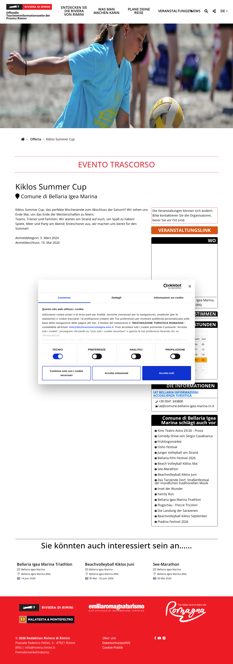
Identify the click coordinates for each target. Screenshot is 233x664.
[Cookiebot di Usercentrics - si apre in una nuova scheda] (166, 286)
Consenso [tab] (64, 297)
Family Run (164, 494)
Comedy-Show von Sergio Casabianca (184, 435)
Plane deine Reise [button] (139, 11)
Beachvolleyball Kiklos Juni (176, 474)
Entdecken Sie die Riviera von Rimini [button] (74, 11)
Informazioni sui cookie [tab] (169, 297)
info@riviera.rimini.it (40, 647)
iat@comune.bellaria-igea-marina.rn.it (186, 406)
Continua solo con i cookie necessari (66, 373)
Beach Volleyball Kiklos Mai (176, 463)
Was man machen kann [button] (106, 11)
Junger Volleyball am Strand (176, 452)
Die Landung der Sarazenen (176, 510)
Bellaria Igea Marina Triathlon (178, 499)
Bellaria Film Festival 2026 (175, 457)
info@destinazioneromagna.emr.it (91, 327)
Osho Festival (166, 446)
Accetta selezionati (116, 373)
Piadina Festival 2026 (171, 521)
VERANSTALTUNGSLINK (184, 230)
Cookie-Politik (112, 647)
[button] (206, 11)
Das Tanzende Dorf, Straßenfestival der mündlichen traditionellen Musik (182, 481)
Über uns (109, 638)
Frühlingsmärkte (168, 441)
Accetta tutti (166, 373)
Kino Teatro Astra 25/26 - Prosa (179, 430)
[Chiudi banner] (190, 286)
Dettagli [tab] (116, 297)
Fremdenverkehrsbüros (32, 652)
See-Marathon (166, 468)
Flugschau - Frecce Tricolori (176, 505)
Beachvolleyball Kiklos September (181, 516)
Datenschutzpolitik (116, 643)
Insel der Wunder (169, 488)
